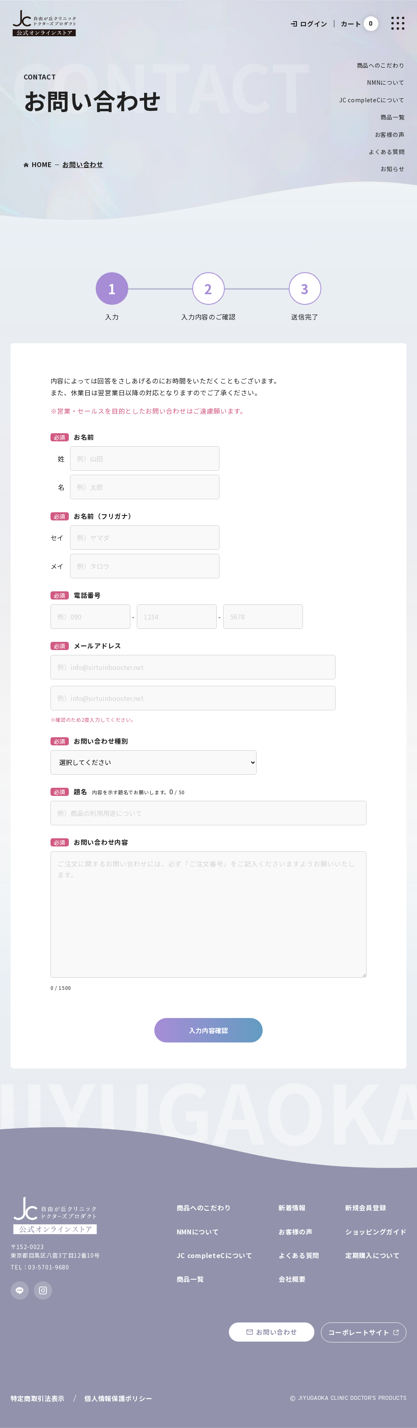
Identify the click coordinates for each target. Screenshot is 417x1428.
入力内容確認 (208, 1030)
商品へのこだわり (381, 65)
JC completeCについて (371, 100)
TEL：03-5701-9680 (40, 1267)
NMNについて (385, 82)
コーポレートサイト (358, 1332)
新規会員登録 (365, 1207)
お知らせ (392, 169)
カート (351, 23)
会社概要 (292, 1279)
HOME (42, 164)
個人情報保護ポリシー (118, 1398)
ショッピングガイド (375, 1231)
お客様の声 (390, 134)
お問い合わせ (82, 164)
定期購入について (372, 1255)
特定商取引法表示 (38, 1398)
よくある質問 (386, 152)
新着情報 (292, 1207)
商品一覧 (392, 117)
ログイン (309, 23)
